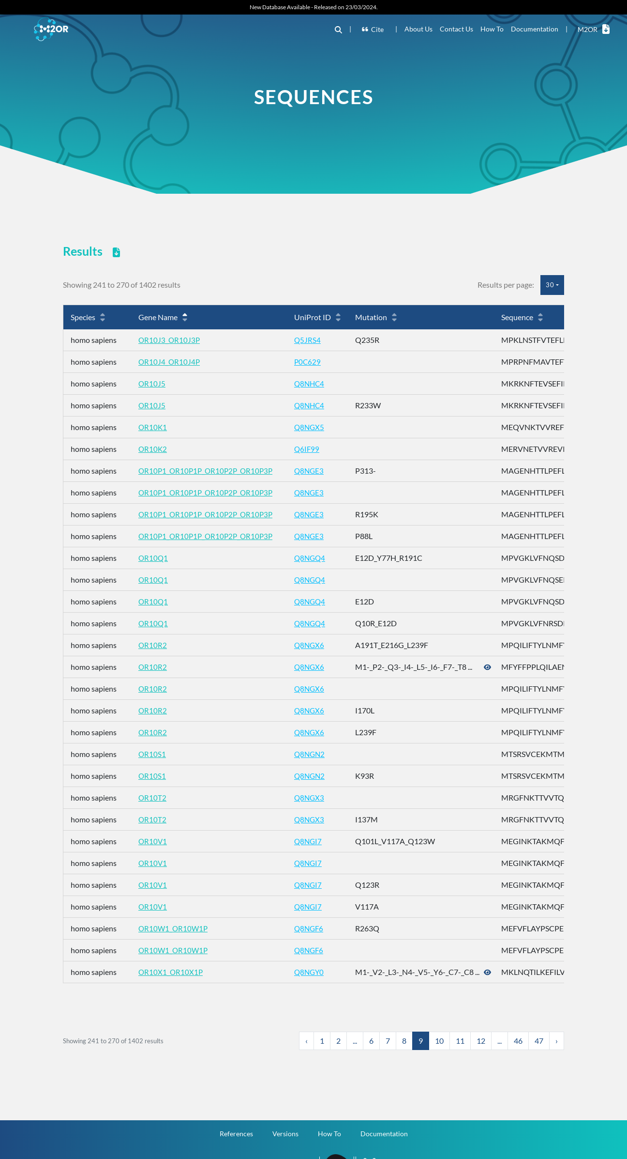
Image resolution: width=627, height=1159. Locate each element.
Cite (374, 29)
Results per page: (506, 284)
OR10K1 (153, 427)
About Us (418, 29)
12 (481, 1040)
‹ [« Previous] (306, 1040)
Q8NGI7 (313, 841)
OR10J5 (152, 383)
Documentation (534, 29)
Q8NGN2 (315, 753)
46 (518, 1040)
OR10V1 (153, 841)
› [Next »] (556, 1040)
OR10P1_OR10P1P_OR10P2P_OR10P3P (208, 470)
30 (550, 285)
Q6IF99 (312, 448)
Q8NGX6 (315, 644)
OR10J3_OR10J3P (169, 339)
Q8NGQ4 (315, 557)
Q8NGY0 (315, 971)
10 (439, 1040)
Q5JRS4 (313, 339)
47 (539, 1040)
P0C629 (313, 361)
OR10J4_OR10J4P (169, 361)
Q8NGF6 (314, 928)
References (236, 1132)
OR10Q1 (153, 557)
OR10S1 (152, 753)
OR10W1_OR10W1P (174, 928)
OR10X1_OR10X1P (171, 971)
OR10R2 (152, 644)
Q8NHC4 (315, 383)
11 (460, 1040)
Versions (285, 1132)
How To (492, 29)
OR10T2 (152, 797)
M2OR (594, 29)
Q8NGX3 (315, 797)
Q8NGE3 (314, 470)
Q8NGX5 (315, 427)
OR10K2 (153, 448)
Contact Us (456, 29)
